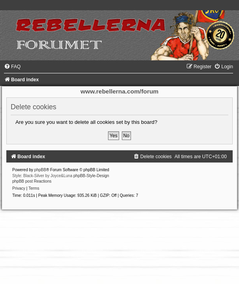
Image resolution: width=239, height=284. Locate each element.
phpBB (40, 170)
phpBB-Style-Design (91, 176)
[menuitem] (12, 66)
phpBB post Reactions (31, 181)
